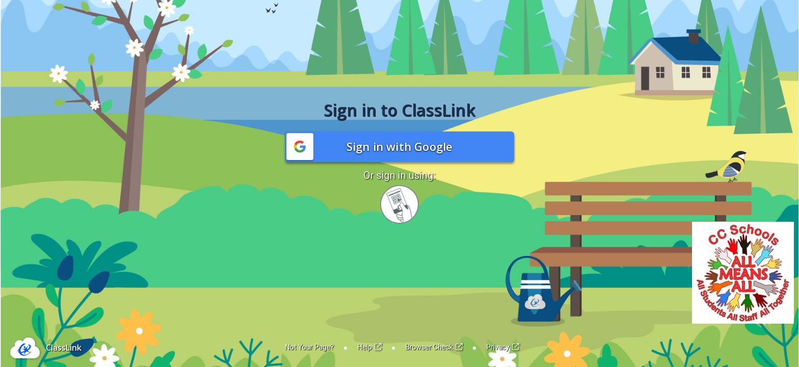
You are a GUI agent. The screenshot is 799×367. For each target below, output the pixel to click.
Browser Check (434, 347)
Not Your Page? (309, 347)
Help (369, 347)
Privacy (502, 347)
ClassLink (64, 347)
